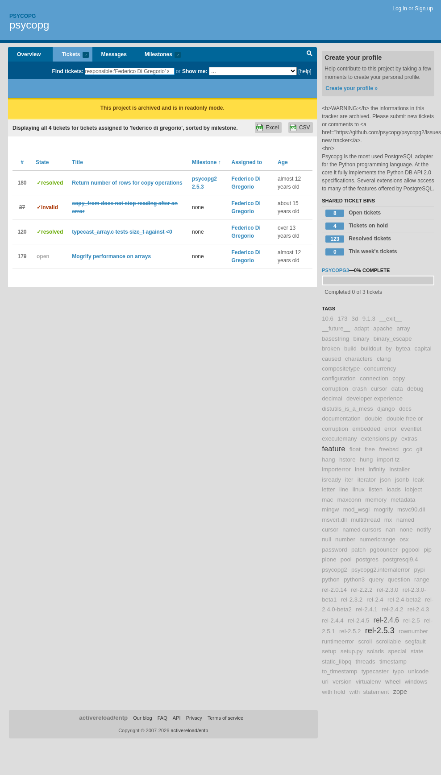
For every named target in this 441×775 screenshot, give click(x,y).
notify (424, 529)
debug (415, 388)
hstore (347, 459)
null (326, 539)
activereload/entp (103, 717)
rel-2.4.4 (332, 620)
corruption (335, 388)
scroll (365, 641)
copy (398, 378)
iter (349, 479)
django (386, 408)
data (397, 388)
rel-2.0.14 (334, 589)
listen (376, 489)
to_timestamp (339, 671)
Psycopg (22, 16)
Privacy (194, 718)
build (350, 348)
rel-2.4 (374, 599)
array (403, 328)
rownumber (413, 631)
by (389, 348)
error (390, 428)
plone (329, 559)
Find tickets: (68, 71)
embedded (366, 428)
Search (309, 54)
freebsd (389, 449)
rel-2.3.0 (387, 589)
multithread (365, 519)
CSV (304, 127)
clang (384, 358)
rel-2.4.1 (366, 609)
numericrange (377, 539)
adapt (361, 328)
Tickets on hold (356, 226)
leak (418, 479)
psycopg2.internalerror (380, 569)
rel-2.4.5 (358, 620)
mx (388, 519)
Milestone (206, 162)
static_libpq (336, 661)
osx (404, 539)
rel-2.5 (411, 620)
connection (374, 378)
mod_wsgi (356, 509)
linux (359, 489)
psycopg (29, 25)
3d (355, 318)
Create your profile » (351, 88)
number (345, 539)
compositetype (341, 368)
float (355, 449)
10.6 (327, 318)
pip (428, 549)
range (421, 579)
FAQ (162, 718)
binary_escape (393, 338)
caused (331, 358)
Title (77, 162)
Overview (29, 54)
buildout (371, 348)
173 (342, 318)
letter (328, 489)
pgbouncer (384, 549)
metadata (403, 499)
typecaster (375, 671)
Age (283, 162)
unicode (418, 671)
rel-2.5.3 (380, 630)
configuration (339, 378)
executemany (339, 438)
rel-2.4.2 (392, 609)
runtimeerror (338, 641)
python (331, 579)
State (42, 162)
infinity (377, 469)
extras (409, 438)
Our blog (142, 718)
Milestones (158, 55)
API (177, 718)
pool (346, 559)
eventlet (411, 428)
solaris (375, 651)
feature (333, 449)
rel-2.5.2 (350, 631)
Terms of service (225, 718)
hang (328, 459)
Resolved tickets (358, 239)
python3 (354, 579)
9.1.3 (368, 318)
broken (331, 348)
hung (366, 459)
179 (21, 256)
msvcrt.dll (334, 519)
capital (423, 348)
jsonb (402, 479)
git (419, 449)
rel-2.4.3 (418, 609)
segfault (415, 641)
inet (359, 469)
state (417, 651)
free (370, 449)
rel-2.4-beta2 (404, 599)
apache (382, 328)
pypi (419, 569)
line (344, 489)
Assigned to (247, 162)
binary (361, 338)
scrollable (388, 641)
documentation (341, 418)
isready (331, 479)
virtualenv (368, 681)
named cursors (361, 529)
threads (365, 661)
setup (329, 651)
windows (416, 681)
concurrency (380, 368)
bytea (403, 348)
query (376, 579)
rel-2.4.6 (386, 620)
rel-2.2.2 (361, 589)
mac (327, 499)
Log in (399, 8)
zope (400, 691)
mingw (330, 509)
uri (325, 681)
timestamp (393, 661)
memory (376, 499)
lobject (413, 489)
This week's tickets (361, 252)
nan (390, 529)
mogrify (383, 509)
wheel (392, 681)
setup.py (352, 651)
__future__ (336, 328)
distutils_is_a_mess (347, 408)
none (405, 529)
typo (398, 671)
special (397, 651)
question (399, 579)
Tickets (70, 55)
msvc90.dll (411, 509)
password (334, 549)
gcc (407, 449)
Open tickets (353, 213)
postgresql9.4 (400, 559)
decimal (332, 398)
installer (399, 469)
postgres (367, 559)
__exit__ (390, 318)
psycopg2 (334, 569)
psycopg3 (335, 270)
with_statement (369, 691)
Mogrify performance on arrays (111, 256)
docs (405, 408)
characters (359, 358)
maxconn (349, 499)
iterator (367, 479)
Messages (114, 54)
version (342, 681)
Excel (272, 127)
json (385, 479)
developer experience (374, 398)
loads (394, 489)
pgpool (411, 549)
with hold (333, 691)
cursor (379, 388)
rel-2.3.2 (351, 599)
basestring (335, 338)
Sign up (424, 8)
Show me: (195, 71)
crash (359, 388)
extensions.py (379, 438)
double (374, 418)
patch (358, 549)
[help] (304, 71)
